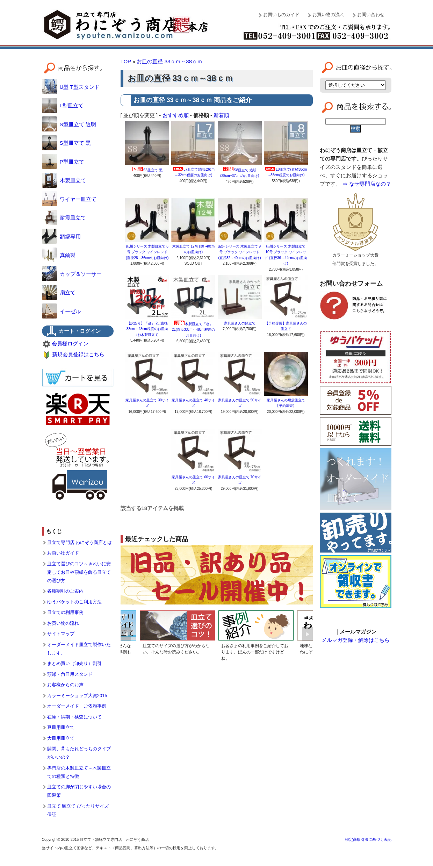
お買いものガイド (281, 14)
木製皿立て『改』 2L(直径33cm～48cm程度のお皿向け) (193, 329)
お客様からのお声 (65, 684)
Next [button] (307, 634)
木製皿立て (64, 180)
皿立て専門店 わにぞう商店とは (79, 542)
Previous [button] (126, 634)
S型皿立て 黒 (66, 143)
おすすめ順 (176, 115)
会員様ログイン (70, 343)
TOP (126, 61)
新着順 (221, 115)
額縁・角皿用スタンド (70, 674)
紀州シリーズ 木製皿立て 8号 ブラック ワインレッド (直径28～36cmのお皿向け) (147, 252)
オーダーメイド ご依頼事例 (76, 706)
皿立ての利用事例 (65, 612)
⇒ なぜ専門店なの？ (366, 184)
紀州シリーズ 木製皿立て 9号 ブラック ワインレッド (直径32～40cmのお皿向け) (239, 252)
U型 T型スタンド (71, 87)
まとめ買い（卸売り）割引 (74, 663)
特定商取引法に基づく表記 (368, 839)
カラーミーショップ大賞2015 (77, 695)
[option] (177, 634)
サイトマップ (60, 633)
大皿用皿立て (60, 738)
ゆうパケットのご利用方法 (74, 601)
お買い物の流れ (328, 14)
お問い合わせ (370, 14)
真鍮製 (58, 255)
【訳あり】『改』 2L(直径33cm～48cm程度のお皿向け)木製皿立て (147, 329)
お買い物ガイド (63, 553)
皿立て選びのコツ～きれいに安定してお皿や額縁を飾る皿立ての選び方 (79, 572)
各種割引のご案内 (65, 591)
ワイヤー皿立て (69, 199)
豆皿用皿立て (60, 727)
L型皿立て (63, 105)
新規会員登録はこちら (78, 354)
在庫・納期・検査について (74, 717)
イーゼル (61, 311)
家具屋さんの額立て (239, 323)
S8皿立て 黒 (147, 170)
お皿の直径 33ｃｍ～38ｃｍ (169, 61)
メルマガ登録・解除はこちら (356, 640)
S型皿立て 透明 (69, 124)
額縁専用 (61, 236)
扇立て (58, 292)
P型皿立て (63, 162)
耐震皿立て (64, 218)
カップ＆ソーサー (72, 274)
